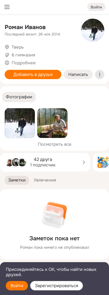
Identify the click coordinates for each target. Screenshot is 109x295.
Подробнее (24, 63)
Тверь (18, 47)
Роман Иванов (25, 27)
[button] (19, 97)
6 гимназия (23, 55)
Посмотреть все (55, 144)
